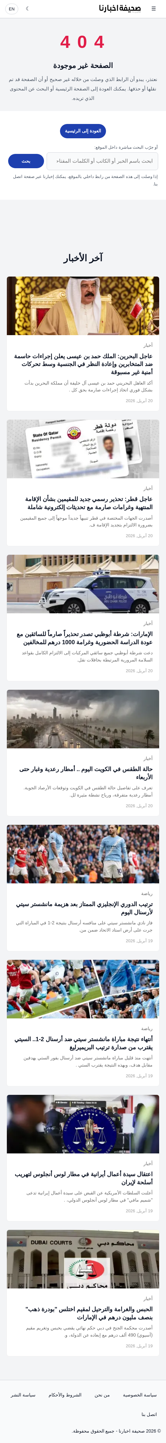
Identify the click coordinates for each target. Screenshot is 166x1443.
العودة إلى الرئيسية (83, 130)
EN (12, 9)
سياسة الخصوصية (140, 1394)
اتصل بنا (149, 1414)
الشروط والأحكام (65, 1394)
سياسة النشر (23, 1394)
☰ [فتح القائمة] (153, 8)
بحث (26, 161)
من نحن (102, 1394)
